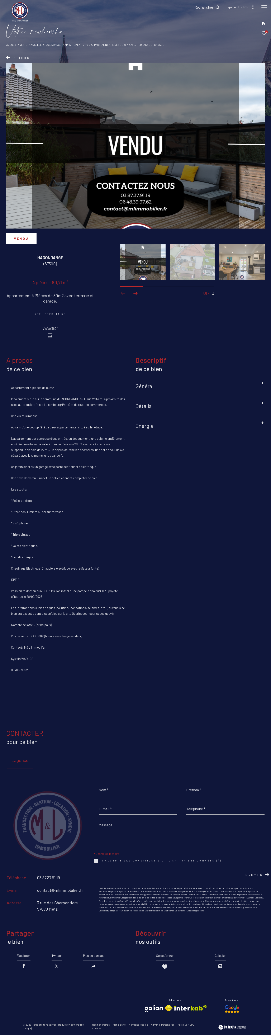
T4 (86, 44)
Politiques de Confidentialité (145, 911)
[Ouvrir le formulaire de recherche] (207, 7)
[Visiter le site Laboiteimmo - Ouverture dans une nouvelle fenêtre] (232, 1027)
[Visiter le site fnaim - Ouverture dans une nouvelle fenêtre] (168, 1008)
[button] (135, 293)
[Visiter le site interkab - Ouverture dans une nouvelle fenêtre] (190, 1008)
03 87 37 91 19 (48, 877)
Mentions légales (138, 1024)
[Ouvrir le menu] (264, 7)
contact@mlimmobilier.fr (60, 890)
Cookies (96, 1028)
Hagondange (53, 44)
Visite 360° (50, 328)
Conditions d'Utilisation (173, 911)
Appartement (73, 44)
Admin (155, 1024)
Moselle (36, 44)
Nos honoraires (101, 1024)
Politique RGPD (185, 1024)
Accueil (11, 44)
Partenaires (168, 1024)
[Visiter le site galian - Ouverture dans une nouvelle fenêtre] (154, 1008)
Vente (23, 44)
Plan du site (119, 1024)
